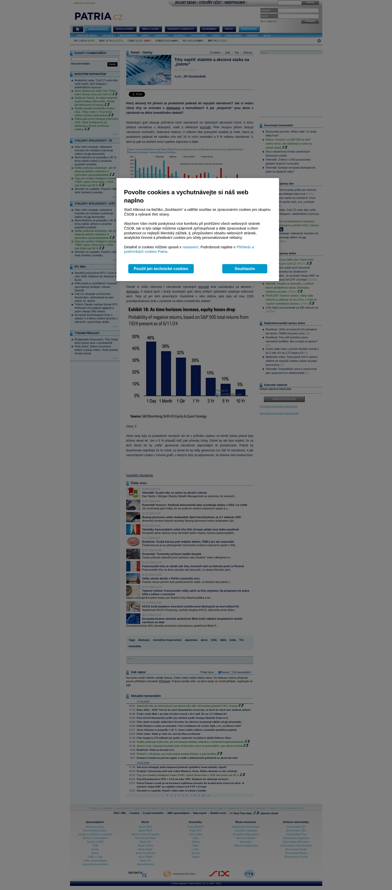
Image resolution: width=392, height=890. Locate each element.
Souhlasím (245, 269)
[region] (197, 229)
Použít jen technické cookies (161, 269)
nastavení (190, 247)
